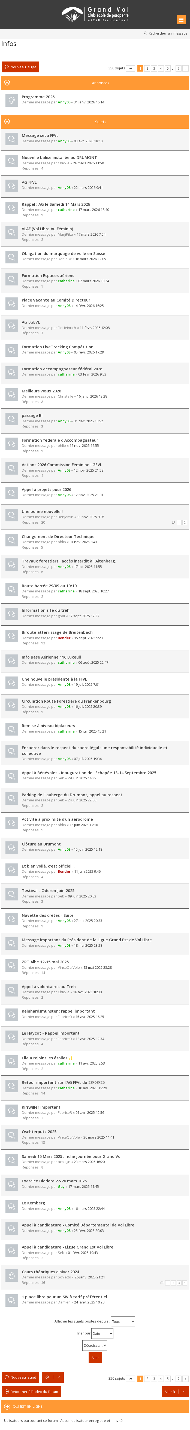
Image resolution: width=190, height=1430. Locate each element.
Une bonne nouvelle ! (42, 511)
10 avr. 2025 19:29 (92, 1087)
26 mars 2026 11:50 (88, 163)
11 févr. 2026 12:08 (95, 327)
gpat (61, 615)
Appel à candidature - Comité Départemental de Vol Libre (78, 1225)
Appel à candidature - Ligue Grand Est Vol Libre (67, 1247)
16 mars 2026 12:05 (90, 258)
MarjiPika (65, 234)
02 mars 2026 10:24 (93, 280)
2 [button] (147, 68)
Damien (64, 1302)
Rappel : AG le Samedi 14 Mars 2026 (56, 204)
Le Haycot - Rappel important (51, 1033)
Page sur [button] (130, 68)
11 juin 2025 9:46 (87, 871)
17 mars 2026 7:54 (91, 234)
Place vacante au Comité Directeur (56, 300)
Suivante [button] (185, 68)
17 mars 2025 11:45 (83, 1186)
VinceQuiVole (69, 967)
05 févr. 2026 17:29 (89, 352)
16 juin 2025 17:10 (84, 824)
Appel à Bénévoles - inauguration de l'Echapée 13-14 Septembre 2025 (89, 772)
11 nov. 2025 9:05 (90, 516)
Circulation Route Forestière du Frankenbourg (66, 701)
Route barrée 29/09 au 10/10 (49, 585)
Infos (8, 43)
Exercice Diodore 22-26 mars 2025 (54, 1180)
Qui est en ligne (28, 1406)
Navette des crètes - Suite (48, 915)
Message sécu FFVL (40, 135)
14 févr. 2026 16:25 (89, 305)
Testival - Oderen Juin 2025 (48, 890)
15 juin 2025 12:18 (88, 849)
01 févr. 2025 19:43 (83, 1252)
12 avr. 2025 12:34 (90, 1038)
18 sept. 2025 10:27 (93, 591)
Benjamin (65, 516)
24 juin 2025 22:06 (82, 800)
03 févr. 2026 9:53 (92, 374)
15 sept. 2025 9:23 (88, 637)
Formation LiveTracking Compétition (58, 346)
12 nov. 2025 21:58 (88, 470)
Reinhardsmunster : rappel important (58, 1011)
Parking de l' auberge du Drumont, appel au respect (72, 794)
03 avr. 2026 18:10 (88, 141)
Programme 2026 (38, 96)
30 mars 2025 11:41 (98, 1137)
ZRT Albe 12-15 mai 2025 (45, 961)
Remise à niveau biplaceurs (48, 725)
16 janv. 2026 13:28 (92, 396)
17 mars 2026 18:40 (93, 209)
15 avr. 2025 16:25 (90, 1016)
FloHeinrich (67, 327)
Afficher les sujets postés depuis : (95, 1321)
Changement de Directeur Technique (58, 536)
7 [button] (179, 68)
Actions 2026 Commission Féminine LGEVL (62, 464)
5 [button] (168, 68)
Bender (64, 637)
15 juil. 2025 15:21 (92, 731)
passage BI (32, 415)
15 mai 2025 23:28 (97, 967)
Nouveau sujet (23, 67)
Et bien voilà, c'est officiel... (48, 866)
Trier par (94, 1333)
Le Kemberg (33, 1202)
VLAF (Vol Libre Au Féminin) (47, 228)
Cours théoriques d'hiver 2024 (50, 1271)
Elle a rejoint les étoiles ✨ (47, 1057)
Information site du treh (46, 610)
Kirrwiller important (41, 1107)
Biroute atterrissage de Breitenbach (57, 632)
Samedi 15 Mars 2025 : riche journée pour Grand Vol (72, 1156)
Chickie (64, 163)
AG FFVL (29, 182)
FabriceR (65, 1016)
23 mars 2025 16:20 (89, 1161)
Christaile (65, 396)
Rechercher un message (168, 33)
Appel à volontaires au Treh (49, 986)
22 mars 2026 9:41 (88, 187)
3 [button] (154, 68)
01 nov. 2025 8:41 (83, 541)
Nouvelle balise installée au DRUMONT (59, 157)
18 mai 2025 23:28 (88, 945)
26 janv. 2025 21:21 (90, 1277)
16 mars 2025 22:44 (89, 1208)
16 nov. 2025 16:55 (84, 445)
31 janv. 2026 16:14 (89, 102)
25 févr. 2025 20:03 (89, 1230)
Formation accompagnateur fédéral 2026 (62, 368)
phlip (62, 445)
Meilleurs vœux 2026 (41, 390)
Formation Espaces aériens (48, 275)
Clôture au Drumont (41, 844)
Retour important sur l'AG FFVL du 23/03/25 (63, 1082)
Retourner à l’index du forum (34, 1391)
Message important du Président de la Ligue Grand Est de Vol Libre (87, 939)
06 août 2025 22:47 (93, 662)
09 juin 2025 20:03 (82, 896)
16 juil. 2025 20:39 (88, 706)
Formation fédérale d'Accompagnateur (60, 440)
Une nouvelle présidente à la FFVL (54, 679)
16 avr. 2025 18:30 (87, 991)
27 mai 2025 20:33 (88, 920)
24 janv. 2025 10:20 (89, 1302)
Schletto (64, 1277)
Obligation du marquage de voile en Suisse (63, 253)
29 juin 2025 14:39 (82, 778)
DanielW (65, 258)
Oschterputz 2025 (39, 1131)
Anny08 (64, 102)
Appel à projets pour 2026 (46, 489)
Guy (61, 1186)
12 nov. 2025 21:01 (88, 494)
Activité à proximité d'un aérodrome (57, 819)
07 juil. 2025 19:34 (88, 758)
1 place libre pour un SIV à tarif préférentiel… (66, 1296)
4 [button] (161, 68)
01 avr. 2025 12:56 (90, 1112)
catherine (66, 209)
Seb (61, 778)
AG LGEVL (31, 322)
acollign (64, 1161)
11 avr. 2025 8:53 (91, 1063)
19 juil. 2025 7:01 (87, 684)
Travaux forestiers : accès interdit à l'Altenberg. (69, 561)
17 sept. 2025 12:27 (84, 615)
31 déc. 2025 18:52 (88, 421)
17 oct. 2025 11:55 (88, 566)
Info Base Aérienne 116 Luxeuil (51, 657)
